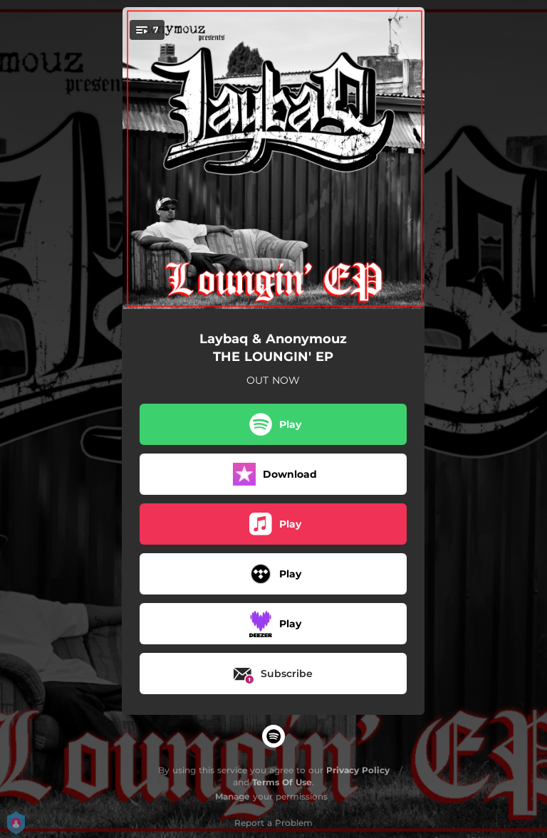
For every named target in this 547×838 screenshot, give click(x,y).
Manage (232, 796)
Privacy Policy (358, 770)
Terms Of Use (282, 782)
